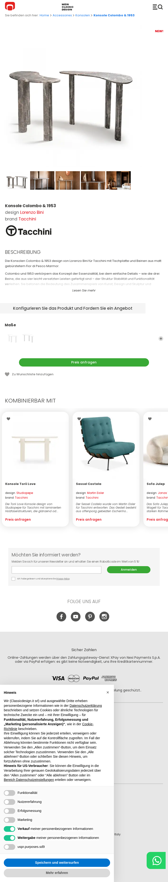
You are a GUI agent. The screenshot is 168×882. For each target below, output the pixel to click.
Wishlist (10, 418)
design (19, 493)
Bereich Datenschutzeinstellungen (29, 780)
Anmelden (129, 569)
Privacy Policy (63, 578)
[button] (108, 692)
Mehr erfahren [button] (57, 873)
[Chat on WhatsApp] (156, 860)
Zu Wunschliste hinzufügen (32, 374)
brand (16, 498)
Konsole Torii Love (20, 484)
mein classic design (68, 7)
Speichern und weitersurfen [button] (57, 862)
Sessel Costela (88, 484)
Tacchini (27, 219)
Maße (84, 327)
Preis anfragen (84, 362)
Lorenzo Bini (32, 212)
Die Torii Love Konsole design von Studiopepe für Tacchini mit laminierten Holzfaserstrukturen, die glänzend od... (33, 507)
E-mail (56, 569)
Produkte (158, 6)
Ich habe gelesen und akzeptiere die (41, 579)
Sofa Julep (156, 484)
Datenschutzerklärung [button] (86, 705)
